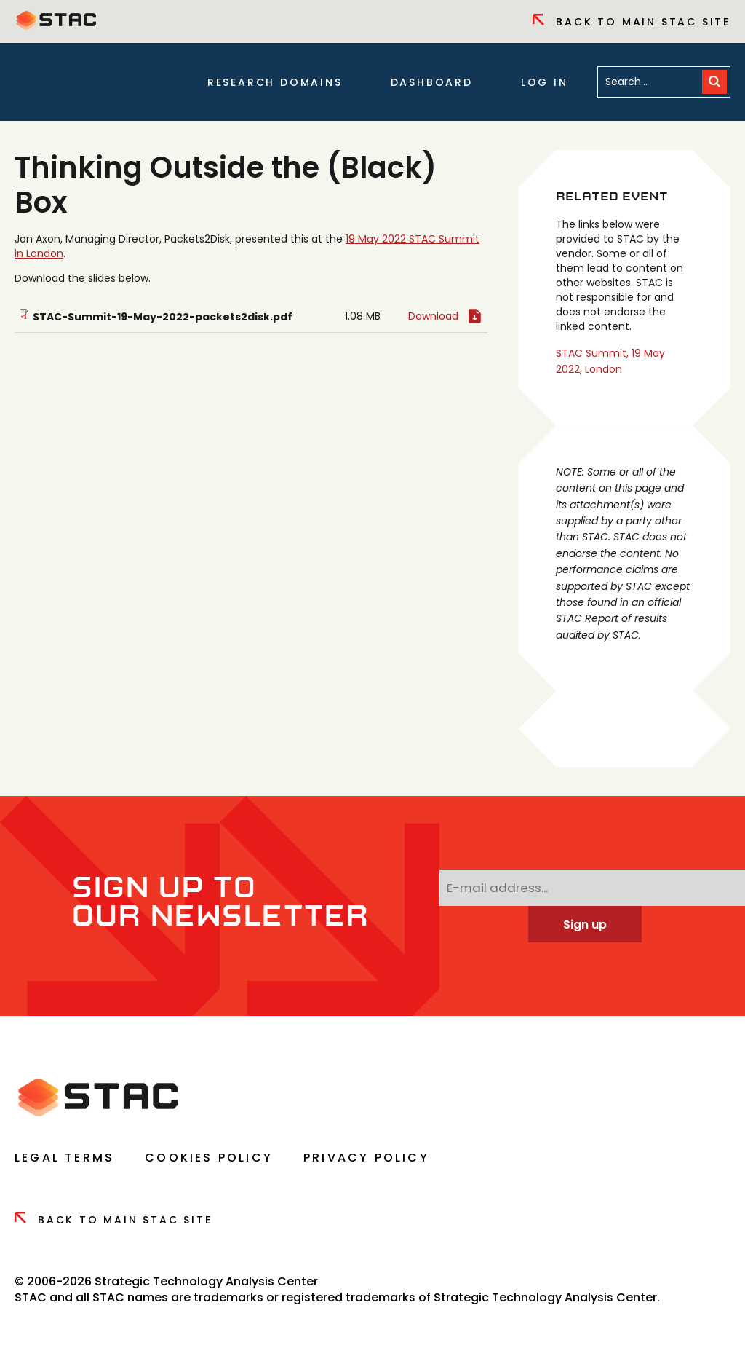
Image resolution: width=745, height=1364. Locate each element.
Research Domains (275, 82)
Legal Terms (64, 1157)
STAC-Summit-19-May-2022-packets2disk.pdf (162, 317)
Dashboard (432, 82)
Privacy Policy (366, 1157)
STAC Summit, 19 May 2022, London (610, 361)
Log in (544, 82)
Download (433, 316)
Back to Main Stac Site (631, 22)
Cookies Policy (209, 1157)
